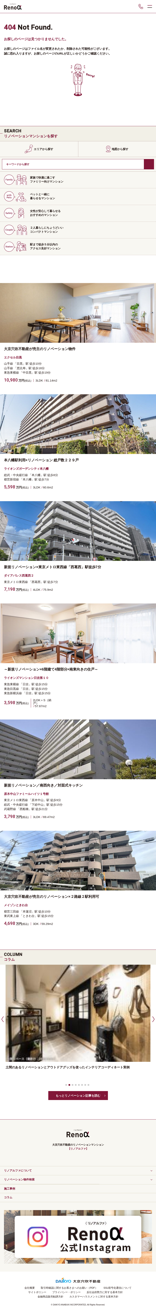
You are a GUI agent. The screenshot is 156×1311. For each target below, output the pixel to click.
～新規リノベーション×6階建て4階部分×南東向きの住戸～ (51, 669)
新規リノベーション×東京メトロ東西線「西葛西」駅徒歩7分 (52, 567)
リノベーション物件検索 (19, 1179)
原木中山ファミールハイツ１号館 (26, 794)
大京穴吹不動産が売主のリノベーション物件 (40, 349)
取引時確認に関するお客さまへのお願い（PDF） (69, 1287)
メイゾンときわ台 (16, 905)
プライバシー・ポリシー (66, 1292)
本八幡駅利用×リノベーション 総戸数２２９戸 (41, 460)
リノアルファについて (18, 1170)
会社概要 (29, 1287)
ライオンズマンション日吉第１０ (26, 677)
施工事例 (9, 1188)
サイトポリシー (37, 1292)
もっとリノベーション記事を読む (78, 1095)
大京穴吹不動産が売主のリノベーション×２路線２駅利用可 (51, 897)
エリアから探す (43, 149)
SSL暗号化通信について (118, 1287)
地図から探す (120, 149)
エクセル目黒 (13, 357)
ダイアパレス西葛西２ (19, 575)
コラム (8, 1197)
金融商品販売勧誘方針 (50, 1296)
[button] (2, 1019)
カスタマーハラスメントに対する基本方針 (93, 1296)
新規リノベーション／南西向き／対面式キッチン (43, 785)
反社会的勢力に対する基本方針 (105, 1292)
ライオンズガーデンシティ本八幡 (26, 468)
